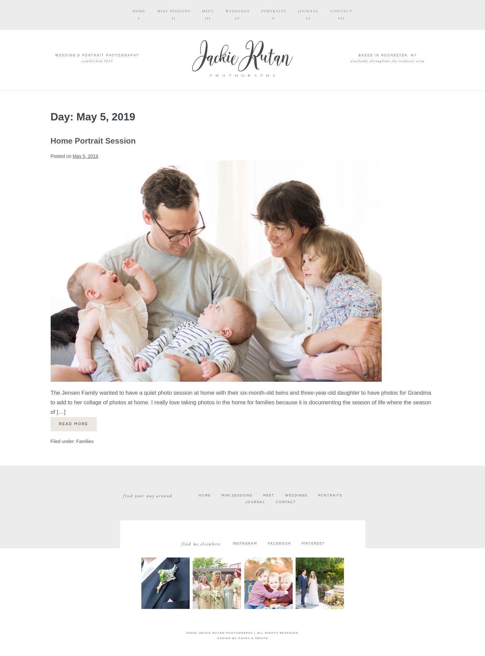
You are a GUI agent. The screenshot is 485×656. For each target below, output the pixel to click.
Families (84, 441)
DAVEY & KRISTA (253, 638)
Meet (268, 495)
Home (205, 495)
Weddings (296, 495)
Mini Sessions (237, 495)
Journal (255, 502)
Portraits (330, 495)
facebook (279, 543)
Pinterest (313, 543)
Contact (286, 502)
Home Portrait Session (93, 140)
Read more (78, 421)
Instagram (245, 543)
